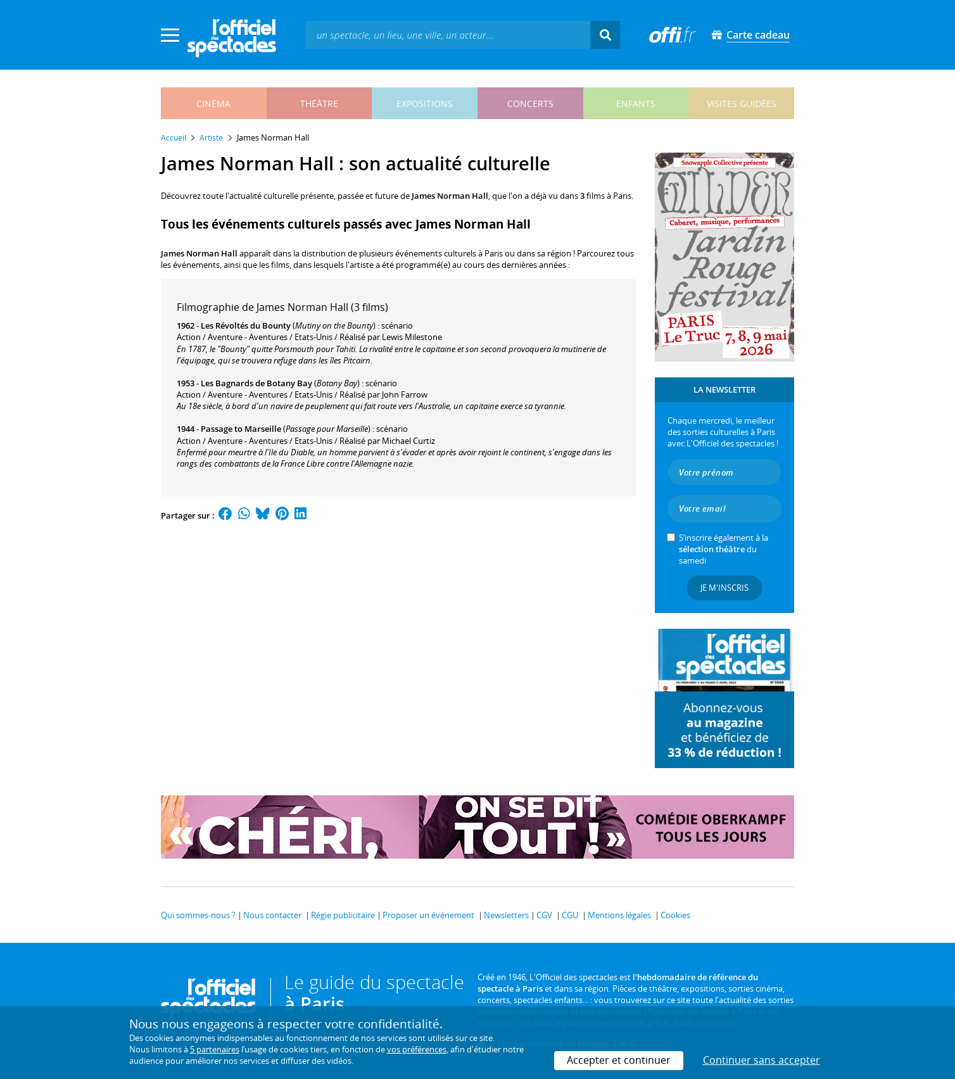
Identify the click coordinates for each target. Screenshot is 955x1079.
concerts (530, 104)
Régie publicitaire (343, 915)
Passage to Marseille (241, 428)
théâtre (319, 104)
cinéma (213, 104)
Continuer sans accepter (761, 1060)
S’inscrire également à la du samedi (723, 549)
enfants (635, 104)
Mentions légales (619, 915)
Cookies (675, 915)
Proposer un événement (428, 915)
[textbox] (447, 34)
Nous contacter (272, 915)
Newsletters (506, 915)
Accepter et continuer (619, 1060)
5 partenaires (214, 1049)
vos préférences (416, 1049)
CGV (544, 915)
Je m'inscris (724, 587)
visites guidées (741, 104)
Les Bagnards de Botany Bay (256, 383)
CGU (570, 915)
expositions (424, 104)
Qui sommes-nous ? (198, 915)
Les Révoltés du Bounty (246, 325)
